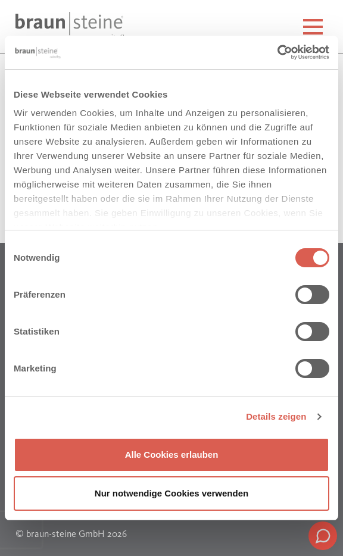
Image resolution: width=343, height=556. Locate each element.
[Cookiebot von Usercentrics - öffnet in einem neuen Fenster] (277, 52)
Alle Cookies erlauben (172, 454)
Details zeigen (276, 416)
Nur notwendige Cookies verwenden (171, 493)
